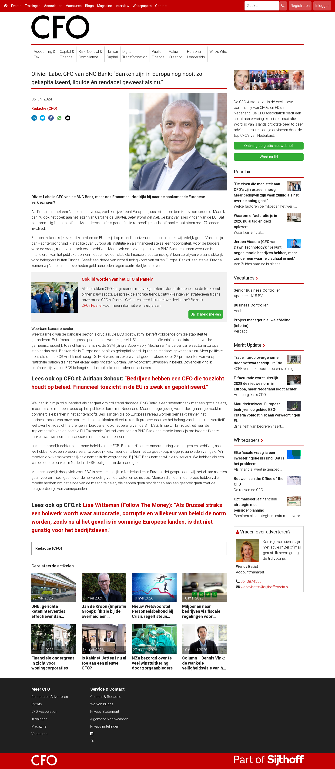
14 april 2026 (93, 650)
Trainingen (32, 6)
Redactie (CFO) (44, 108)
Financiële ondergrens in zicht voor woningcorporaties (52, 663)
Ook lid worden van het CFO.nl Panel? (117, 279)
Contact (161, 6)
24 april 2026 (43, 650)
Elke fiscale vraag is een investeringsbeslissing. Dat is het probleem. (259, 458)
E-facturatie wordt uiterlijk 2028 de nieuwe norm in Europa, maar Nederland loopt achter (265, 383)
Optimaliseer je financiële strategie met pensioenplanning (255, 505)
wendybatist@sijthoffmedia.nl (264, 587)
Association (53, 6)
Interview (122, 6)
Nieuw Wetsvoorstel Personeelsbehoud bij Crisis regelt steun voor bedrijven (152, 611)
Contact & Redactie (105, 697)
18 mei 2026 (143, 598)
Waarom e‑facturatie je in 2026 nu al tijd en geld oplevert (255, 221)
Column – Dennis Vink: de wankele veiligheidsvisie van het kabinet (204, 663)
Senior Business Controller (257, 290)
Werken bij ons (101, 704)
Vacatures (74, 6)
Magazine (104, 6)
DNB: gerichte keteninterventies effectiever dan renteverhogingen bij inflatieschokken (51, 611)
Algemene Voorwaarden (109, 719)
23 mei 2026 (42, 598)
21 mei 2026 (93, 598)
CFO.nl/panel (92, 305)
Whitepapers (142, 6)
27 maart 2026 (145, 650)
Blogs (89, 6)
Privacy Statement (104, 711)
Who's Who (218, 51)
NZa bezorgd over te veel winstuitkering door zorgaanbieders (152, 663)
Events (16, 6)
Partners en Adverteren (49, 697)
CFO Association (44, 711)
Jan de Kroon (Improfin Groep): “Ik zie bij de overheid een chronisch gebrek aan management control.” (104, 611)
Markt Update (247, 345)
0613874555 (251, 581)
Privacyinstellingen (104, 726)
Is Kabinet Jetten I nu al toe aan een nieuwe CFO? (104, 663)
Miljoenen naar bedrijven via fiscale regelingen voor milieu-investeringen (202, 611)
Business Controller (251, 305)
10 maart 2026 (195, 650)
